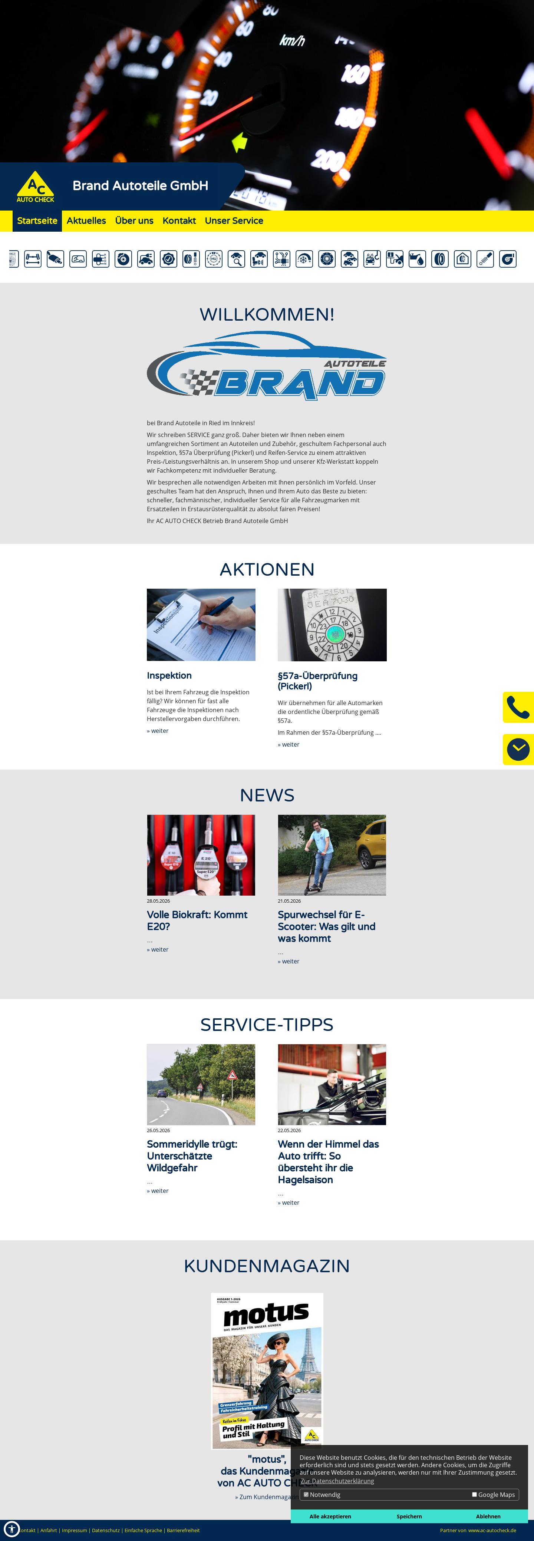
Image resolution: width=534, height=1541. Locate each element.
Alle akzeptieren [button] (330, 1516)
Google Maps (493, 1495)
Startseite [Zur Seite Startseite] (37, 221)
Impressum (74, 1530)
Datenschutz (106, 1530)
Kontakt (27, 1530)
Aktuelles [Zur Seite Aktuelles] (86, 221)
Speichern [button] (409, 1516)
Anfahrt (48, 1530)
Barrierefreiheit (183, 1530)
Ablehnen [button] (488, 1516)
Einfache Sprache (143, 1530)
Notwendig (322, 1495)
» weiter (158, 731)
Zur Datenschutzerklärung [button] (337, 1481)
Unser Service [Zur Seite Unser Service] (234, 221)
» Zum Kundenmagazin (267, 1497)
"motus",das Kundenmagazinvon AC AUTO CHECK (267, 1471)
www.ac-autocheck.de (492, 1530)
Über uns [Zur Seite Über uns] (134, 221)
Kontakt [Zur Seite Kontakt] (179, 221)
